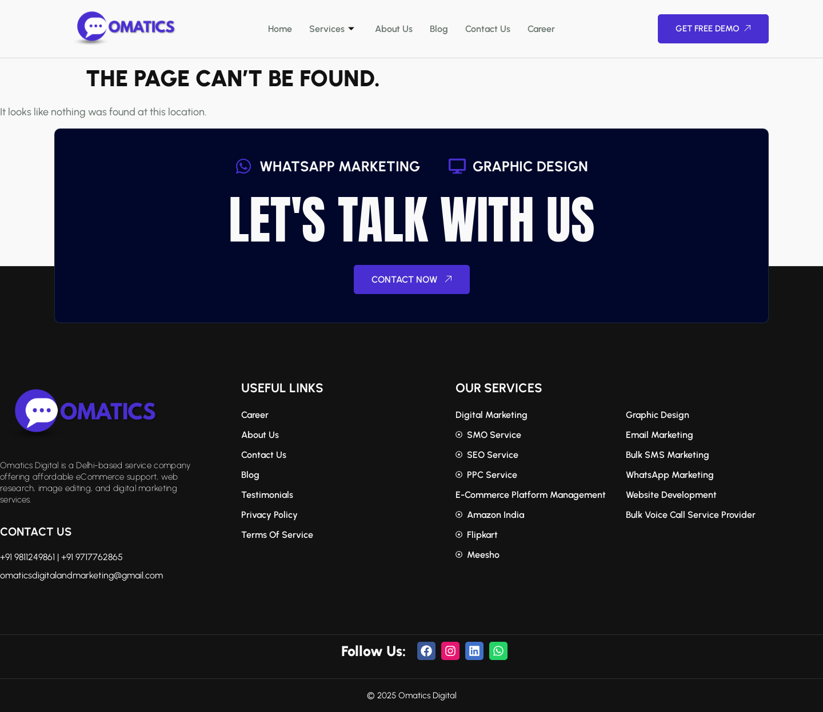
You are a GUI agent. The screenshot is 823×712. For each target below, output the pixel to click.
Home (280, 28)
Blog (439, 28)
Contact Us (487, 28)
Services (331, 28)
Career (541, 28)
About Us (394, 28)
